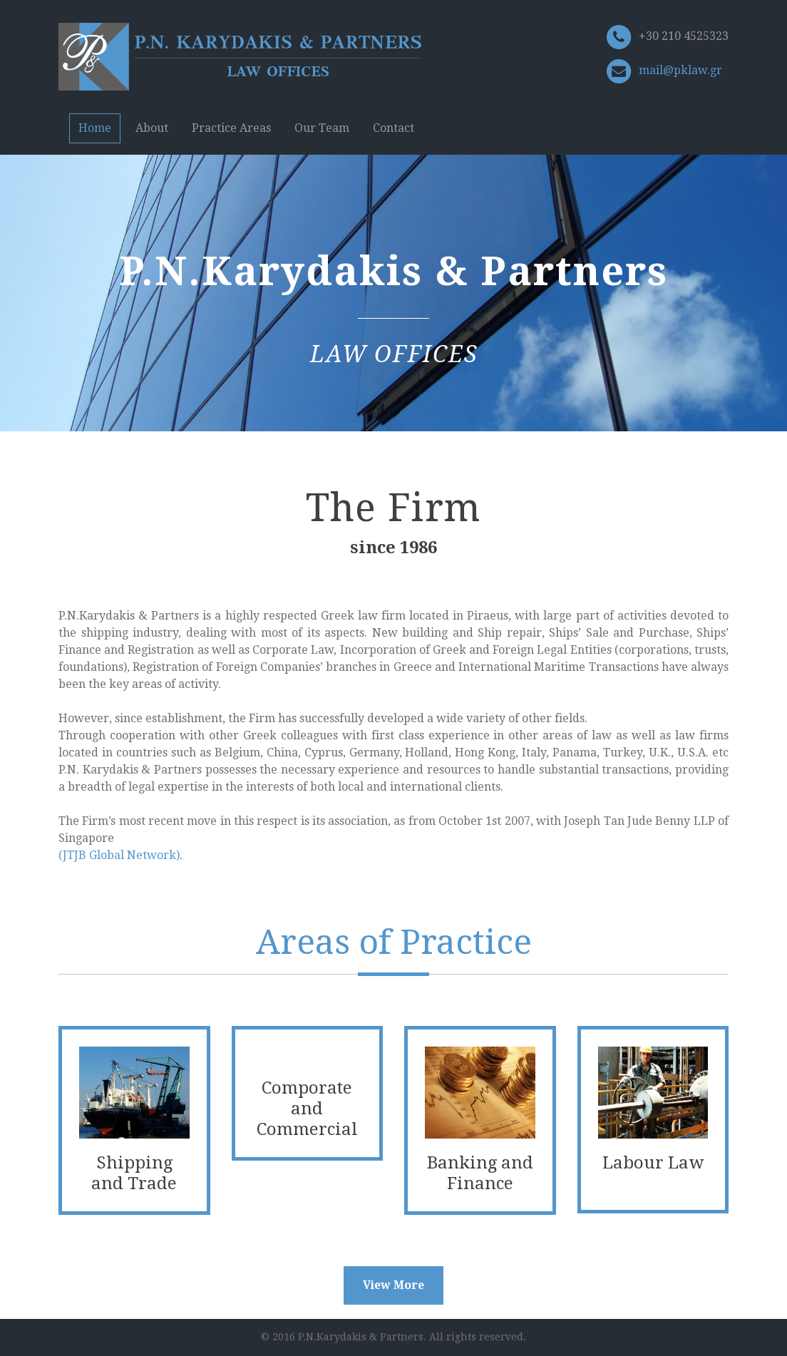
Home (94, 128)
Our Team (321, 128)
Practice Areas (231, 128)
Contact (393, 128)
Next (762, 306)
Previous (24, 306)
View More (393, 1285)
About (151, 128)
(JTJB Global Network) (119, 855)
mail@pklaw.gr (680, 70)
